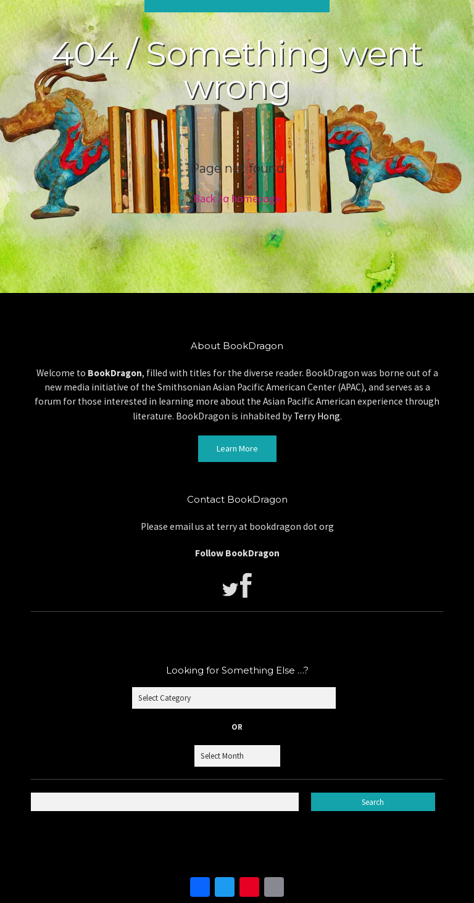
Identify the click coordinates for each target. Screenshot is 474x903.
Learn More (237, 448)
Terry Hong (317, 416)
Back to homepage (237, 198)
